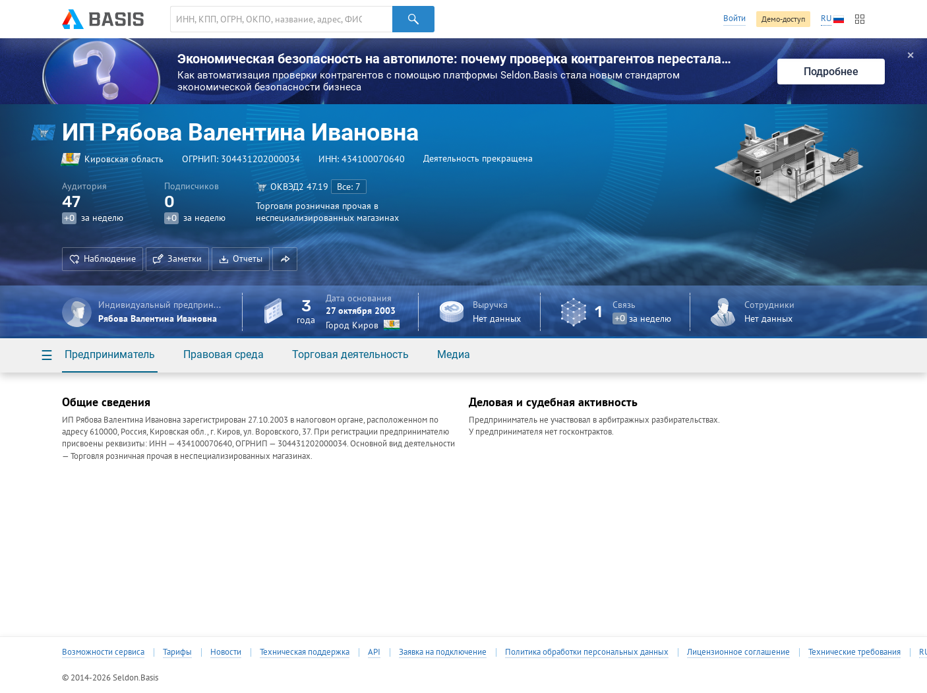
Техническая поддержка (304, 652)
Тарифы (177, 652)
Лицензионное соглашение (738, 652)
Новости (225, 652)
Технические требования (854, 652)
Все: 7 (349, 187)
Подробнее (831, 71)
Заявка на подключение (443, 652)
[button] (284, 259)
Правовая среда (223, 354)
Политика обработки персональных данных (587, 652)
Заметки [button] (177, 258)
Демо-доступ (783, 19)
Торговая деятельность (350, 354)
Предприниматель (110, 354)
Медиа (453, 354)
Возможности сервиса (103, 652)
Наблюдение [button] (102, 258)
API (374, 652)
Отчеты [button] (240, 258)
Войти (734, 18)
